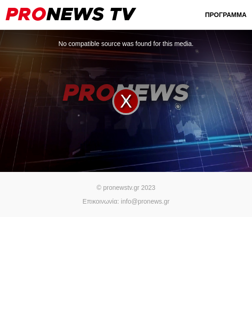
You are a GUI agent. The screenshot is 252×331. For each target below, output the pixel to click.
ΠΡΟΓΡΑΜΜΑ (226, 14)
